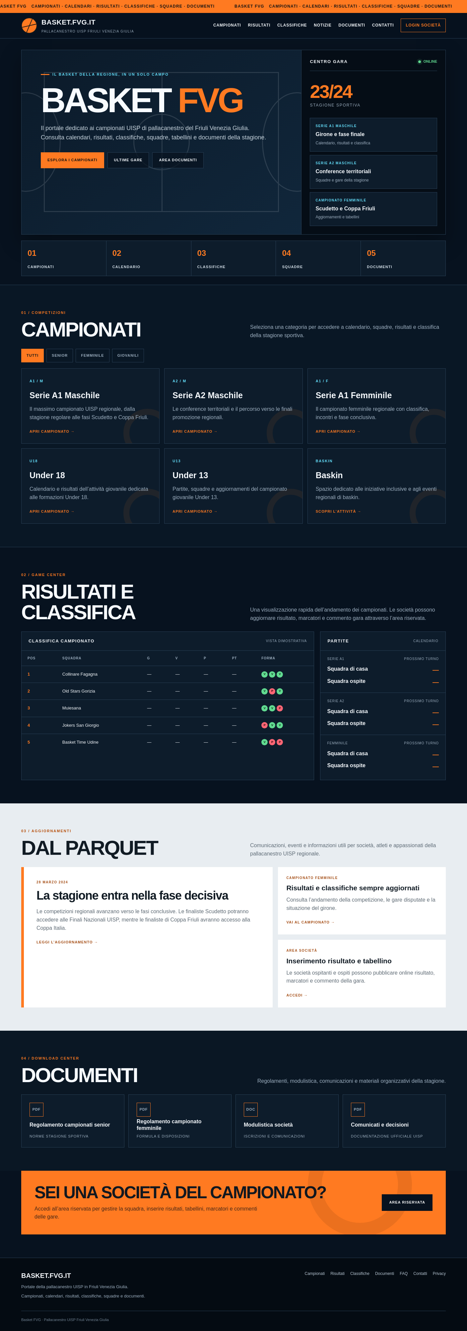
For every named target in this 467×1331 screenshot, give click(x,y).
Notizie (322, 25)
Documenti (352, 25)
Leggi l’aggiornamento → (67, 942)
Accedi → (297, 995)
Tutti (32, 355)
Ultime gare (128, 160)
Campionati (227, 25)
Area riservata (407, 1202)
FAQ (404, 1273)
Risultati (259, 25)
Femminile (92, 355)
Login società (423, 25)
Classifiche (292, 25)
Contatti (383, 25)
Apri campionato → (52, 431)
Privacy (439, 1273)
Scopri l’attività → (339, 511)
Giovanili (128, 355)
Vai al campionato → (310, 922)
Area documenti (178, 160)
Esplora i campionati (72, 160)
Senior (60, 355)
